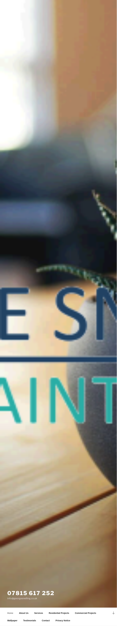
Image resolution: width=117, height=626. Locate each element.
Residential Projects (59, 613)
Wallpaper (12, 620)
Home (10, 613)
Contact (46, 620)
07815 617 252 (30, 593)
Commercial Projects (85, 613)
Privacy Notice (63, 620)
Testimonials (29, 620)
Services (38, 613)
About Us (23, 613)
